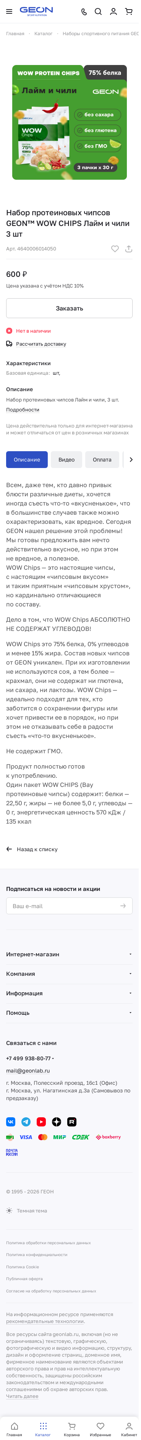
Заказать (69, 308)
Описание (27, 459)
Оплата (102, 459)
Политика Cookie (22, 1267)
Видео (66, 459)
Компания (20, 973)
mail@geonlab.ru (28, 1070)
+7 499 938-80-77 (28, 1058)
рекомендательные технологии (45, 1321)
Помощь (17, 1012)
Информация (24, 993)
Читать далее (22, 1396)
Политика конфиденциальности (36, 1254)
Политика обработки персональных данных (48, 1243)
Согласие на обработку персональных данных (51, 1291)
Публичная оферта (24, 1279)
